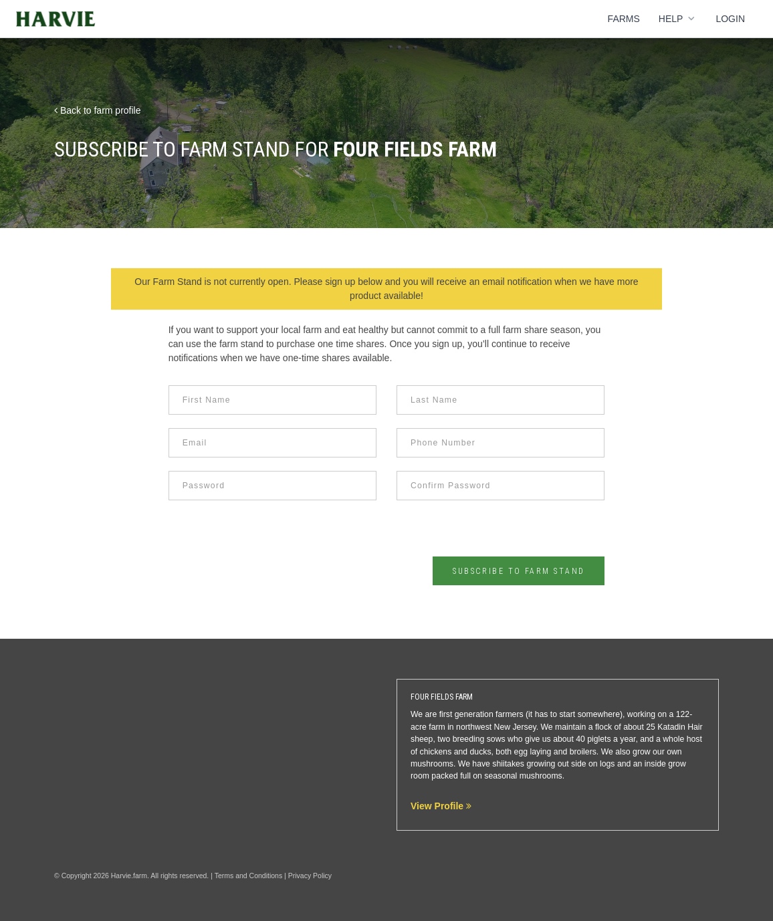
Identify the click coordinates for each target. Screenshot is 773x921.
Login (730, 18)
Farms (624, 18)
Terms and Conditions (249, 876)
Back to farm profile (97, 110)
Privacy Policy (310, 876)
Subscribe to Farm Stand (518, 571)
